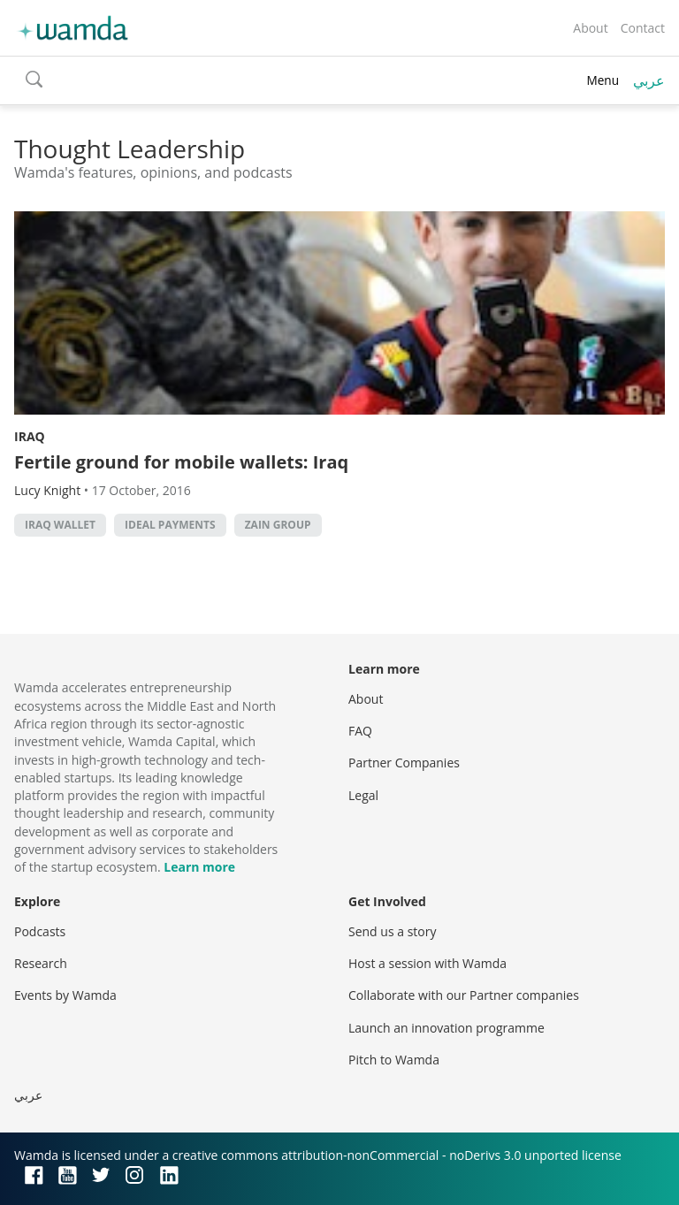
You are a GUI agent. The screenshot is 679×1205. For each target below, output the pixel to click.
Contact (643, 27)
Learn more (199, 866)
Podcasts (39, 931)
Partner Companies (404, 762)
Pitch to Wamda (393, 1059)
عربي (649, 80)
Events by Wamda (65, 995)
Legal (363, 795)
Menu (602, 80)
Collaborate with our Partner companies (463, 995)
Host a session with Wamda (427, 963)
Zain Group (278, 524)
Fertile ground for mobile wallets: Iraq (181, 462)
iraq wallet (60, 524)
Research (40, 963)
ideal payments (170, 524)
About (590, 27)
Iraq (29, 436)
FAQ (360, 730)
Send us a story (392, 931)
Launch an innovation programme (446, 1027)
